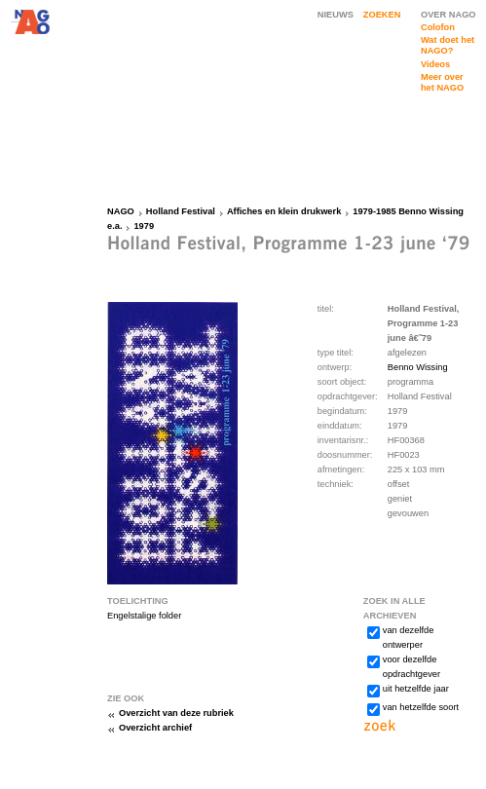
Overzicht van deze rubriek (176, 713)
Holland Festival (180, 211)
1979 (143, 226)
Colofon (438, 27)
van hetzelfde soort (421, 707)
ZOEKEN (382, 14)
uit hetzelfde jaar (416, 689)
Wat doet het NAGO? (447, 45)
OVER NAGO (448, 14)
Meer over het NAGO (442, 82)
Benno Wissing (418, 367)
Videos (435, 64)
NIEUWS (336, 14)
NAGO (120, 211)
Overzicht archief (155, 728)
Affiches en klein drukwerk (284, 211)
